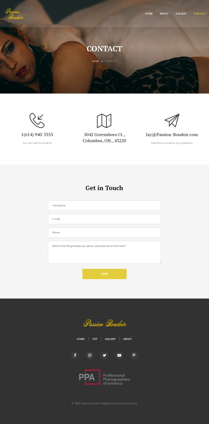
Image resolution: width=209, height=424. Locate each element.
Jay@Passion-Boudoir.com (172, 134)
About (164, 13)
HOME (80, 339)
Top (94, 339)
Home (149, 13)
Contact (199, 13)
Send (104, 274)
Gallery (180, 13)
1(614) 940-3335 (37, 134)
